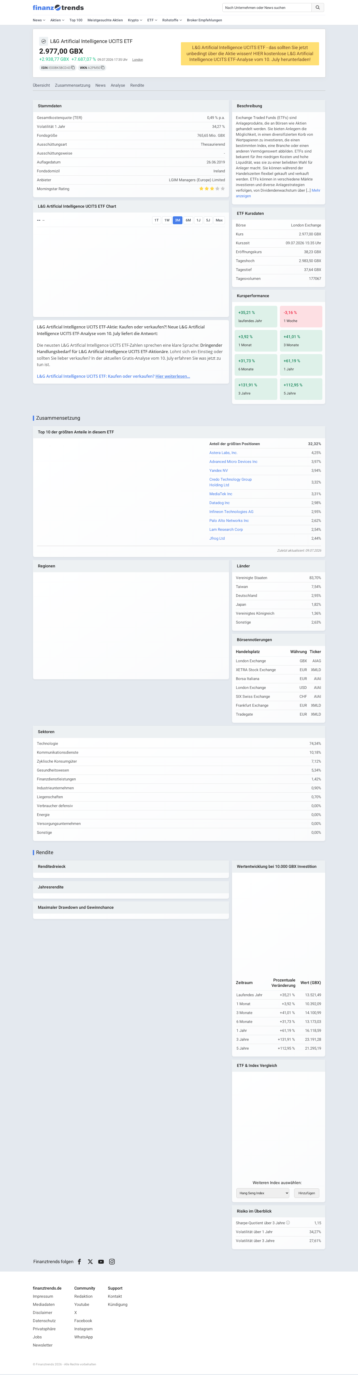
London (137, 59)
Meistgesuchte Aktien (105, 20)
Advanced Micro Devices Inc (233, 462)
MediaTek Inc (220, 494)
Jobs (37, 1338)
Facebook (83, 1322)
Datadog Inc (219, 503)
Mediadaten (44, 1305)
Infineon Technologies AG (231, 512)
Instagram (83, 1330)
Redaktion (83, 1297)
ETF (150, 20)
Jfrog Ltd (217, 538)
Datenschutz (44, 1322)
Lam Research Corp (226, 530)
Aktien (55, 20)
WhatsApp (83, 1338)
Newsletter (42, 1346)
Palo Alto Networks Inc (229, 521)
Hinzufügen (306, 1193)
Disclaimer (42, 1313)
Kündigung (117, 1305)
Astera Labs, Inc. (223, 453)
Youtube (81, 1305)
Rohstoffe (170, 20)
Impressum (43, 1297)
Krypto (133, 20)
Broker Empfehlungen (204, 20)
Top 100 (75, 20)
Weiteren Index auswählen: (277, 1183)
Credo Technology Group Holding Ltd (230, 482)
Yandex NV (218, 471)
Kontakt (115, 1297)
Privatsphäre (44, 1330)
